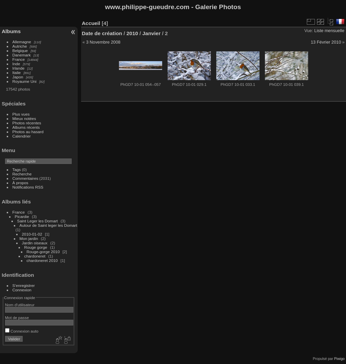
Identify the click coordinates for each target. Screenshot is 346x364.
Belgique (20, 50)
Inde (16, 64)
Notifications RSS (28, 187)
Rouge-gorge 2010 (43, 251)
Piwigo (339, 359)
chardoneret (35, 256)
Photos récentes (27, 123)
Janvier (151, 33)
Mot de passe (17, 317)
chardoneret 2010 (42, 260)
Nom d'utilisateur (19, 304)
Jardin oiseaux (35, 243)
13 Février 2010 (326, 42)
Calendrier (22, 136)
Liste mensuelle (329, 30)
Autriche (20, 46)
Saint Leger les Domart (37, 221)
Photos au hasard (28, 131)
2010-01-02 (32, 234)
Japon (18, 77)
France (19, 59)
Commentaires (26, 178)
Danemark (22, 55)
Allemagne (22, 42)
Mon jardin (29, 238)
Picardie (22, 216)
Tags (17, 169)
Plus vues (21, 114)
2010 (132, 33)
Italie (17, 72)
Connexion (22, 290)
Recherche (22, 174)
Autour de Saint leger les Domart (48, 225)
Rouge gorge (35, 247)
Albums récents (26, 127)
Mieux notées (24, 118)
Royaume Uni (24, 81)
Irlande (19, 68)
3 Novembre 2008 (103, 42)
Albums (11, 31)
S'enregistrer (24, 285)
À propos (20, 182)
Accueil (91, 23)
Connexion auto (22, 331)
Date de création (102, 33)
